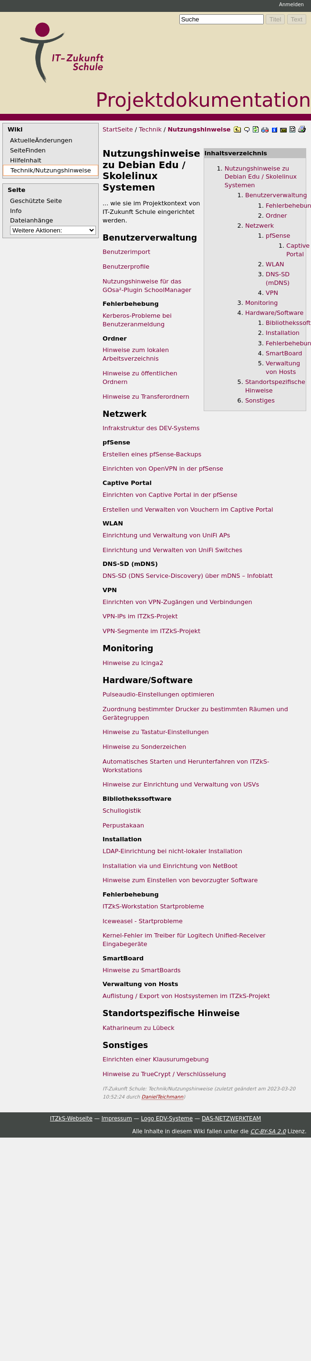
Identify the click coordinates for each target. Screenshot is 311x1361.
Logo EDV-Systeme (167, 1118)
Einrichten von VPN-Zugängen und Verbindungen (177, 601)
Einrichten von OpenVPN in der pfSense (163, 468)
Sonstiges (260, 400)
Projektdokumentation (203, 100)
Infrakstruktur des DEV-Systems (151, 428)
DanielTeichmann (163, 1096)
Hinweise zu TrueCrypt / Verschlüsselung (164, 1074)
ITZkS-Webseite (71, 1118)
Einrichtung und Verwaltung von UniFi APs (166, 535)
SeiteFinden (28, 150)
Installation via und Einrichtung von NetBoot (170, 865)
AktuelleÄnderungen (41, 140)
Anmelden (291, 4)
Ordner (276, 215)
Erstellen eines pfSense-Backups (152, 454)
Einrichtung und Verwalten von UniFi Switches (172, 550)
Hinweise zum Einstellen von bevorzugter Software (180, 880)
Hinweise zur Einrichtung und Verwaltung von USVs (181, 784)
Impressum (117, 1118)
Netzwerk (259, 225)
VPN (272, 292)
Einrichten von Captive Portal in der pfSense (170, 494)
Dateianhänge (31, 220)
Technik (150, 129)
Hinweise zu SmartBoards (142, 970)
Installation (283, 332)
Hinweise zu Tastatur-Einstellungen (156, 732)
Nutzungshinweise (198, 129)
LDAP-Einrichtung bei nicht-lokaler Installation (172, 851)
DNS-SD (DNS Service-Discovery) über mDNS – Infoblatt (188, 575)
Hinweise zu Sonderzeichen (144, 746)
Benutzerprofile (126, 266)
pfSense (278, 235)
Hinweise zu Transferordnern (146, 396)
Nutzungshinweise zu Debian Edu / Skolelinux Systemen (261, 177)
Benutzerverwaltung (276, 195)
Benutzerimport (126, 251)
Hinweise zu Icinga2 (133, 662)
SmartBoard (284, 353)
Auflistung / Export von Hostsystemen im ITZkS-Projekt (186, 995)
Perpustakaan (123, 825)
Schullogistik (122, 810)
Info (15, 210)
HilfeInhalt (25, 160)
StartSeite (118, 129)
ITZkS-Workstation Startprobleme (153, 906)
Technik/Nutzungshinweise (50, 170)
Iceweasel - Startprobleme (143, 921)
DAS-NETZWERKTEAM (231, 1118)
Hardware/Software (274, 312)
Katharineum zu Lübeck (139, 1027)
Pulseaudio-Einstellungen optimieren (158, 694)
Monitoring (261, 302)
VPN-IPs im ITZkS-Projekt (140, 616)
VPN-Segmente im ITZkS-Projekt (151, 631)
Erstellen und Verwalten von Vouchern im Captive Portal (188, 509)
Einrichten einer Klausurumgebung (156, 1059)
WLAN (275, 264)
